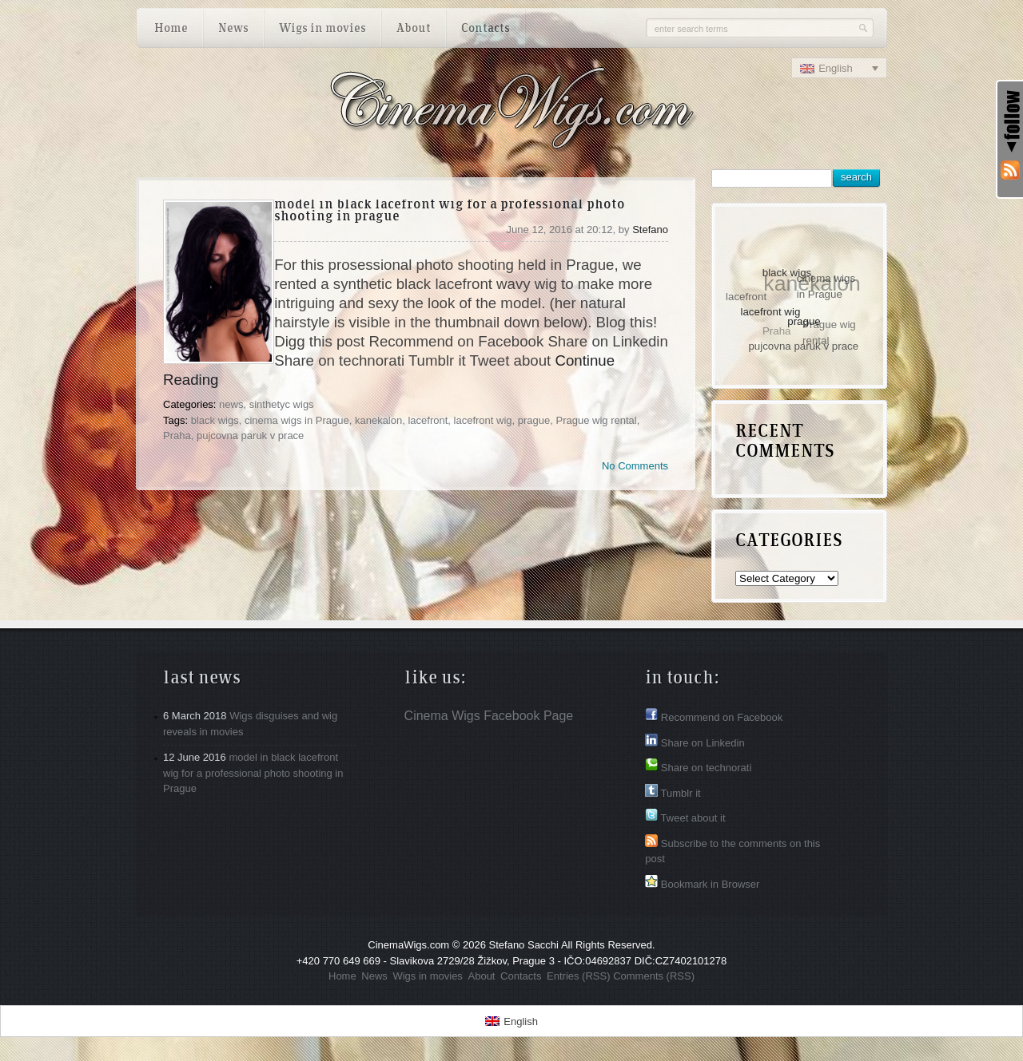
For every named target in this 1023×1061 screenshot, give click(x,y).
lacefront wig (483, 420)
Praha (177, 435)
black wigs (215, 420)
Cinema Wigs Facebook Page (489, 716)
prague (534, 420)
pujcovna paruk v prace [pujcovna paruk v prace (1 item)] (804, 346)
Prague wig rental (596, 420)
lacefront (428, 420)
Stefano (650, 230)
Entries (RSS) (578, 976)
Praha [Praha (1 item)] (776, 332)
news (231, 404)
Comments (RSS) (654, 976)
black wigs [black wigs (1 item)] (786, 272)
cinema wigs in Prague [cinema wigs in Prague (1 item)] (826, 286)
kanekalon (378, 420)
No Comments (635, 466)
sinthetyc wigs (281, 404)
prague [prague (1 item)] (805, 321)
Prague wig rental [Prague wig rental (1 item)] (829, 332)
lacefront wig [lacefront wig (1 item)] (772, 311)
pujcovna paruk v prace (250, 435)
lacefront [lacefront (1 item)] (746, 297)
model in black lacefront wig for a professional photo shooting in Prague (449, 211)
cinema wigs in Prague (297, 420)
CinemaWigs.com (408, 945)
